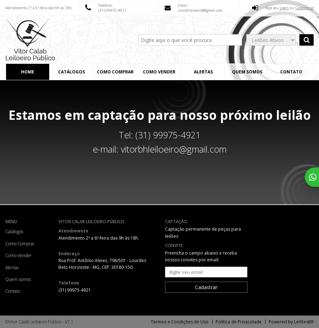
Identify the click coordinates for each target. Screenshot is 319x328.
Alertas (203, 72)
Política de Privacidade (239, 322)
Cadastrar (206, 287)
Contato (291, 72)
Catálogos (71, 72)
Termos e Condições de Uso (180, 322)
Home (27, 72)
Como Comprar (115, 72)
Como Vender (159, 72)
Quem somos (247, 72)
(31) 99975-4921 (112, 10)
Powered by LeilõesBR (291, 322)
